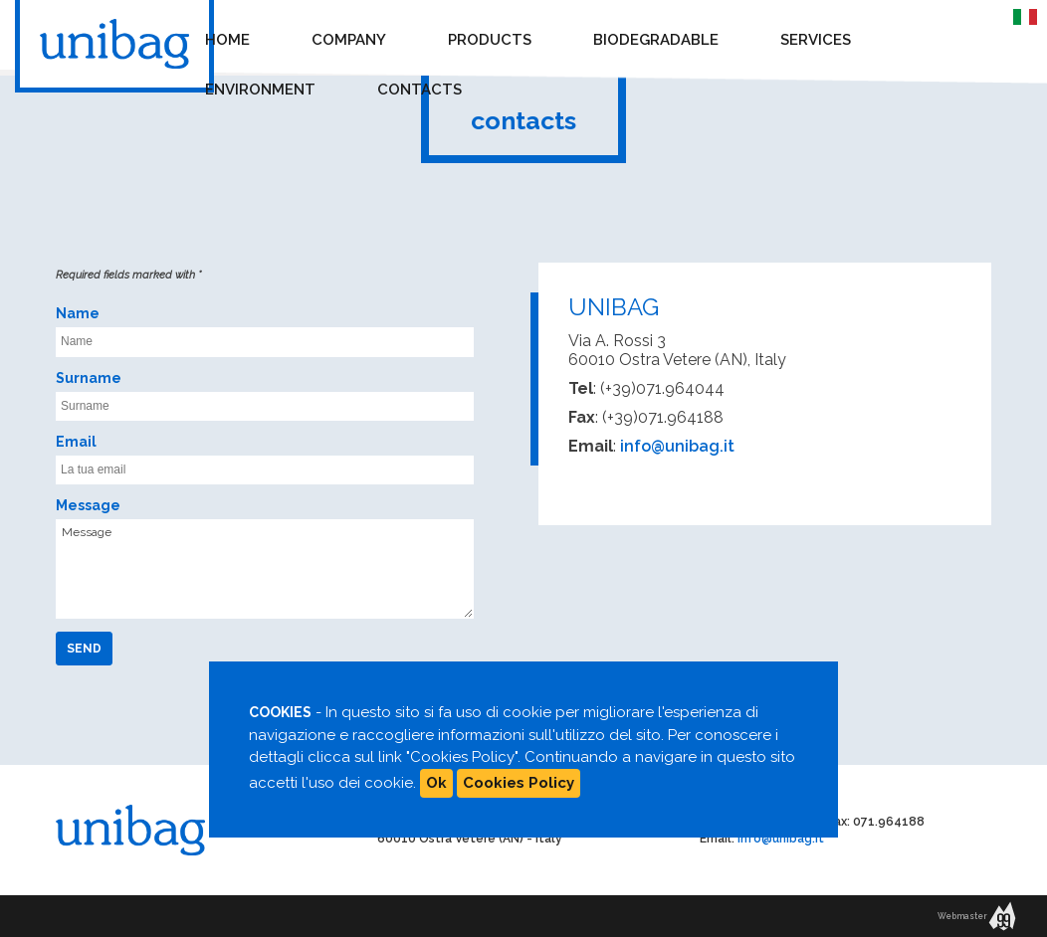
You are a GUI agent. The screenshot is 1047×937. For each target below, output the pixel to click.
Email (76, 442)
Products (489, 40)
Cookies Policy (518, 783)
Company (349, 40)
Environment (260, 89)
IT (1020, 14)
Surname (88, 378)
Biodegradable (656, 40)
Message (88, 505)
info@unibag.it (677, 446)
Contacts (419, 89)
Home (227, 40)
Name (78, 313)
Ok (436, 783)
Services (815, 40)
